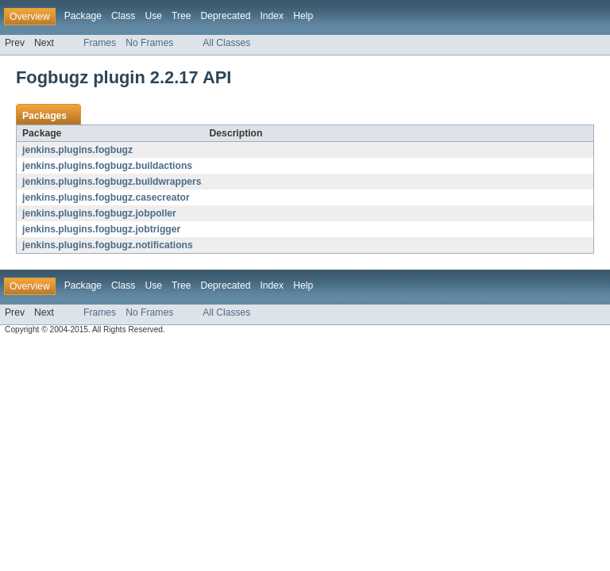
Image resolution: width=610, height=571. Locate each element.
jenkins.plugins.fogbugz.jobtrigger (101, 229)
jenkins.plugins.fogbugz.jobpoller (99, 213)
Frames (99, 42)
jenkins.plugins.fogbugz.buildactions (107, 165)
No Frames (149, 42)
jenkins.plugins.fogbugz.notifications (107, 245)
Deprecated (226, 15)
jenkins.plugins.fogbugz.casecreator (106, 197)
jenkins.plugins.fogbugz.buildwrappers (112, 181)
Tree (181, 15)
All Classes (226, 42)
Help (303, 15)
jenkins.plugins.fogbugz (77, 149)
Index (272, 15)
